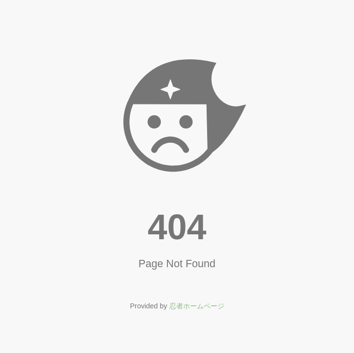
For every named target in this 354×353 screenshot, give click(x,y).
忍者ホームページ (196, 306)
